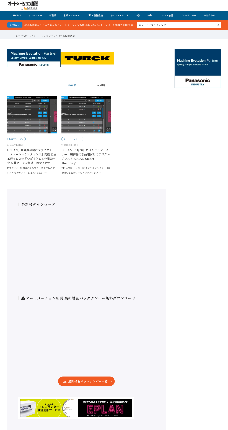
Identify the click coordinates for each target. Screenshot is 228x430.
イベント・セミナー (72, 139)
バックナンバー (188, 15)
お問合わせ (209, 15)
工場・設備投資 (95, 15)
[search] (218, 25)
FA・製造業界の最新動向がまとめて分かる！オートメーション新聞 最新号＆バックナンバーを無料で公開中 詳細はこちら (84, 25)
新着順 (72, 85)
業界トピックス (71, 15)
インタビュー (35, 15)
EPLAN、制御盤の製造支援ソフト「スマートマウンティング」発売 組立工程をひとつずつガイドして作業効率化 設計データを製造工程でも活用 (31, 156)
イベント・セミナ (119, 15)
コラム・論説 (166, 15)
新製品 (52, 15)
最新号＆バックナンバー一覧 (88, 381)
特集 (149, 15)
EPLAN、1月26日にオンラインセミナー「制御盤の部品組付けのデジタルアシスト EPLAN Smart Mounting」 (85, 156)
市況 (138, 15)
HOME (17, 15)
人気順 (101, 85)
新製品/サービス (16, 139)
